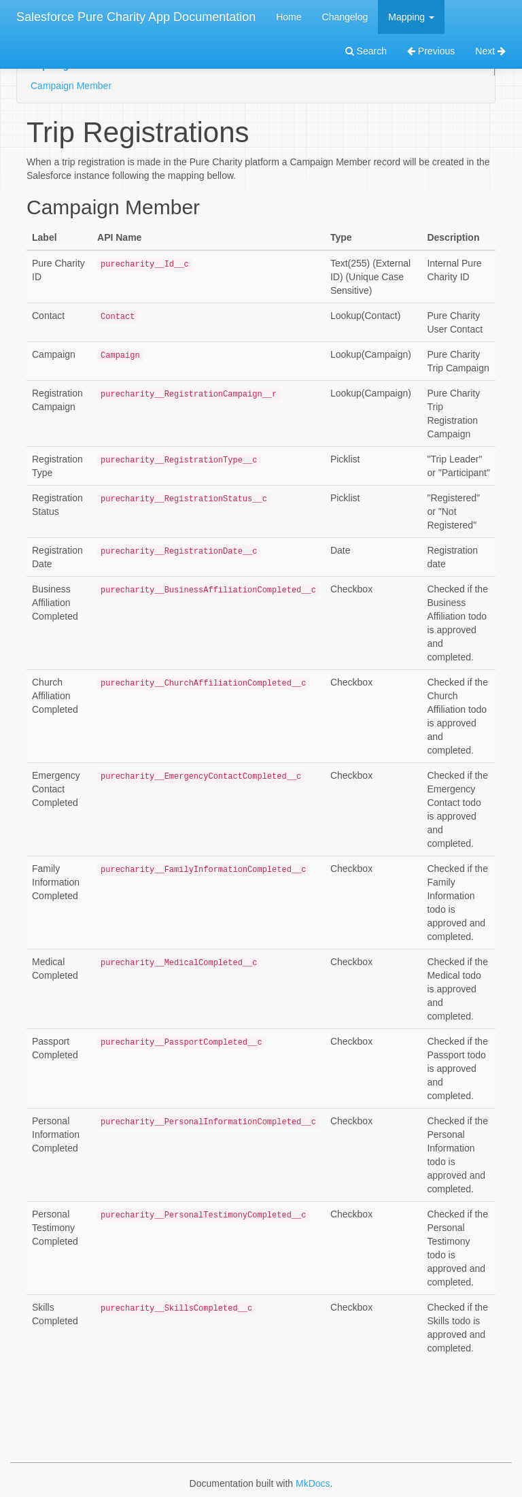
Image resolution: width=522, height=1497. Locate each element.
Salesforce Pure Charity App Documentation (136, 17)
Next (490, 51)
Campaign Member (71, 85)
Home (288, 17)
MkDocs (313, 1483)
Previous (431, 51)
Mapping (411, 17)
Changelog (345, 17)
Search (366, 51)
